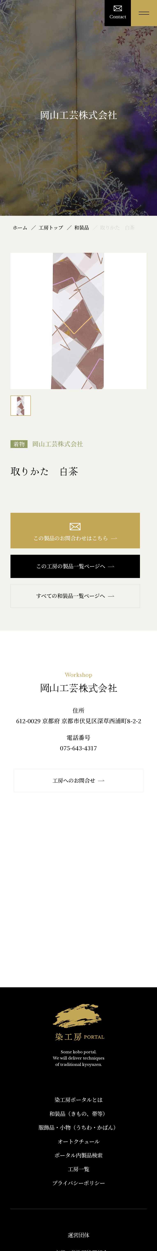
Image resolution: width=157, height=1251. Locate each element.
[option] (78, 321)
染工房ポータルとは (78, 1100)
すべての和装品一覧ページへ (75, 596)
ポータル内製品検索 (78, 1155)
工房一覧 (78, 1169)
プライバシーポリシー (78, 1183)
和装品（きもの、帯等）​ (78, 1114)
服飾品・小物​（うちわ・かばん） (78, 1127)
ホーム (20, 227)
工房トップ (51, 227)
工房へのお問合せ (78, 780)
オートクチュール (79, 1141)
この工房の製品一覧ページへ (75, 566)
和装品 (81, 227)
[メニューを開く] (144, 13)
